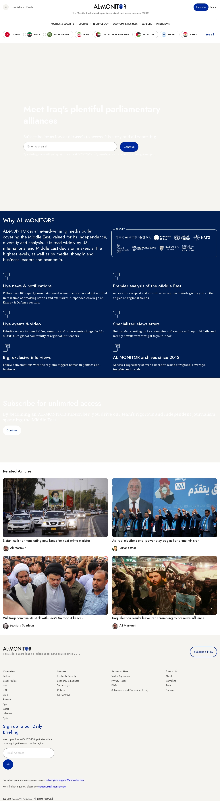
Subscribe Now (203, 652)
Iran (5, 685)
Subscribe (201, 7)
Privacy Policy (118, 681)
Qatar (6, 709)
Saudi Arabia (10, 681)
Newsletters (18, 7)
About (169, 676)
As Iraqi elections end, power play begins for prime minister (155, 540)
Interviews (163, 24)
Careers (170, 690)
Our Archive (63, 695)
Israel (5, 695)
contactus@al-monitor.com (52, 786)
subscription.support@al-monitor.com (65, 780)
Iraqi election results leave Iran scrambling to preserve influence (158, 618)
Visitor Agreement (120, 676)
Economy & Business (125, 24)
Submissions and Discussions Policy (129, 690)
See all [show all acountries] (210, 34)
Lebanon (7, 713)
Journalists (171, 681)
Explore (147, 24)
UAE (5, 690)
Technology (101, 24)
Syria (5, 718)
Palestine (7, 699)
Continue (12, 430)
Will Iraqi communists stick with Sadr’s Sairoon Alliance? (43, 618)
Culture (83, 24)
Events (29, 7)
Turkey (6, 676)
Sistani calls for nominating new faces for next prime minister (46, 540)
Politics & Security (62, 24)
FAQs (114, 685)
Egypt (6, 704)
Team (168, 685)
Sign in (213, 7)
